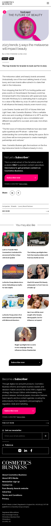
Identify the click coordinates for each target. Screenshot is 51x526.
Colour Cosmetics (43, 295)
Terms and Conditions (12, 495)
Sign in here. (23, 184)
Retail (21, 233)
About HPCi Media (10, 478)
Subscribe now (13, 178)
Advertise (6, 492)
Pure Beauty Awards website (15, 488)
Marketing (5, 58)
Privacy (5, 499)
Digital (11, 58)
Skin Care (45, 233)
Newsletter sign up (11, 482)
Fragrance (33, 328)
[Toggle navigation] (48, 3)
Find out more (8, 423)
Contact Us (7, 485)
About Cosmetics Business (14, 475)
